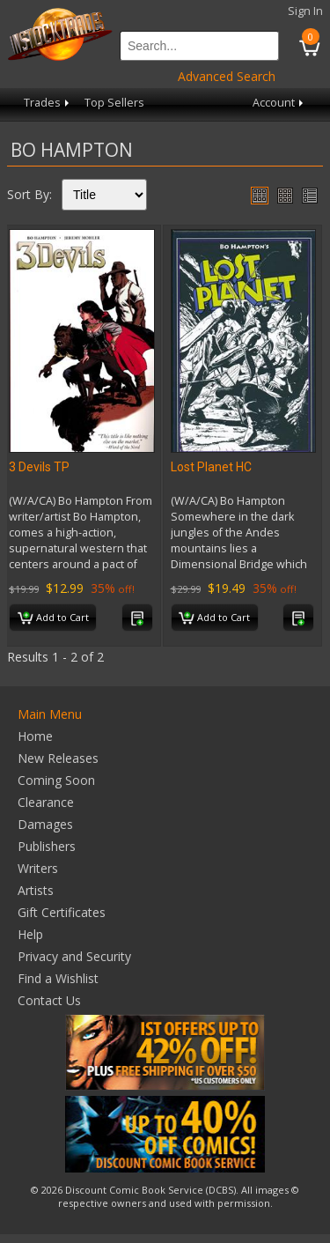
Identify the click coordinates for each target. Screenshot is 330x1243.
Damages (45, 824)
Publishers (47, 846)
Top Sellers (114, 102)
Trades (48, 102)
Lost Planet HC (211, 467)
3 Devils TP (39, 467)
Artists (36, 890)
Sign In (305, 11)
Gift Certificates (62, 912)
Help (30, 934)
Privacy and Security (74, 956)
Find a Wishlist (58, 978)
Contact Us (49, 1000)
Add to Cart (53, 618)
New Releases (58, 758)
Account (279, 102)
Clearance (46, 802)
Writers (38, 868)
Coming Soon (56, 780)
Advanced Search (226, 76)
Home (35, 736)
